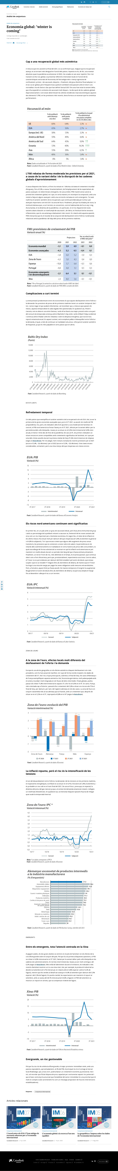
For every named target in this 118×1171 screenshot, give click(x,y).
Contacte (71, 1159)
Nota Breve (37, 441)
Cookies (37, 1162)
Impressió (9, 43)
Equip (66, 1159)
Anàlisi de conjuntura (16, 16)
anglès (25, 36)
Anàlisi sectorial (43, 7)
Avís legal (44, 1162)
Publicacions (70, 7)
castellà (22, 36)
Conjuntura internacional (42, 1092)
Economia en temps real (85, 7)
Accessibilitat (61, 1162)
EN (96, 2)
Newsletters (104, 2)
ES (90, 2)
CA (93, 2)
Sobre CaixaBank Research (43, 1159)
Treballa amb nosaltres (57, 1159)
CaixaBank (79, 1159)
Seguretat (70, 1162)
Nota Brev (77, 694)
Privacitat (52, 1162)
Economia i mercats (29, 7)
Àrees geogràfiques (57, 7)
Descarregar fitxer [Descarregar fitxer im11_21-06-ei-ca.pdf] (21, 43)
